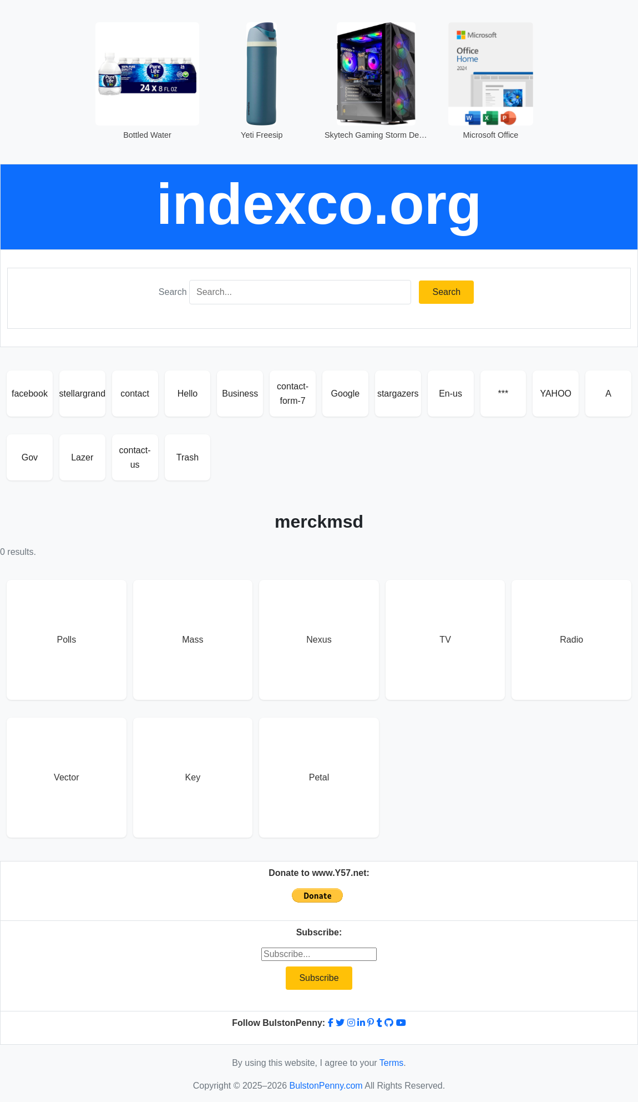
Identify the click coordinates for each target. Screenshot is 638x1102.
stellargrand (82, 393)
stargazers (398, 393)
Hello (188, 393)
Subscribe (318, 978)
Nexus (318, 639)
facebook (30, 393)
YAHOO (555, 393)
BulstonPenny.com (325, 1085)
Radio (571, 639)
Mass (192, 639)
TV (444, 639)
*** (503, 393)
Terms (391, 1063)
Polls (66, 639)
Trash (187, 457)
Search (173, 292)
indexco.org (319, 204)
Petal (319, 777)
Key (193, 777)
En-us (450, 393)
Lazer (82, 457)
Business (240, 393)
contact (134, 393)
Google (345, 393)
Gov (30, 457)
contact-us (135, 457)
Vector (66, 777)
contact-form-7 (292, 393)
